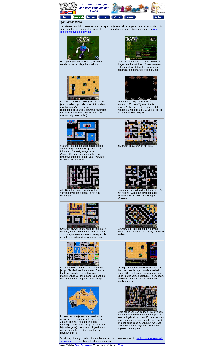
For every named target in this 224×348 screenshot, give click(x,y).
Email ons (122, 345)
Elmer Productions (83, 345)
